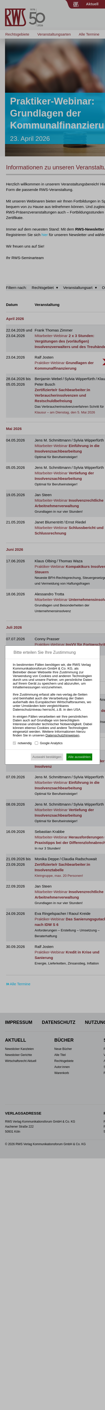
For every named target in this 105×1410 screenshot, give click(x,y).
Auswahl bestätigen (46, 757)
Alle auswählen (79, 757)
